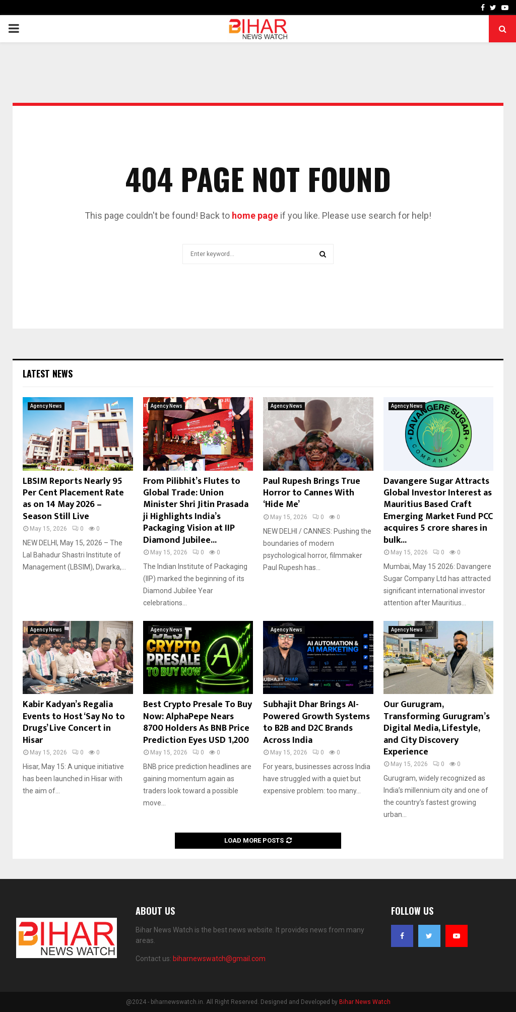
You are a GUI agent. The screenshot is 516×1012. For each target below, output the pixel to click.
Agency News (46, 406)
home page (255, 215)
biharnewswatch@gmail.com (219, 959)
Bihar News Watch (365, 1001)
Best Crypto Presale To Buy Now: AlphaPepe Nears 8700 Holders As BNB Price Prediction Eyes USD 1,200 (197, 722)
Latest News (48, 373)
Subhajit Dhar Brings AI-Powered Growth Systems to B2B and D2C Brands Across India (316, 722)
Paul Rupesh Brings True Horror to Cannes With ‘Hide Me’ (311, 493)
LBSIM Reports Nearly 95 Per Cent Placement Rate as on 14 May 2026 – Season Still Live (73, 499)
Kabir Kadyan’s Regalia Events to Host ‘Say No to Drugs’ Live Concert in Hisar (74, 722)
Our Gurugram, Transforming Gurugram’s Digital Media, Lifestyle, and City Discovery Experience (436, 728)
